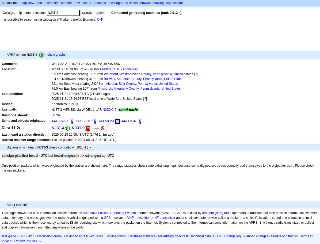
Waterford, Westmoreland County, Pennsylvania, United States (148, 74)
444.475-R (128, 121)
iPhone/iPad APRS (27, 241)
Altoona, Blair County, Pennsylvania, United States (142, 84)
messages (116, 3)
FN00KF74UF (110, 69)
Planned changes (255, 236)
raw (77, 3)
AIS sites (96, 236)
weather (66, 3)
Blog (31, 236)
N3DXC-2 (109, 110)
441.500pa (106, 121)
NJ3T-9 (78, 128)
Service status (115, 236)
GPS (107, 218)
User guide (8, 236)
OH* (100, 19)
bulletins (132, 3)
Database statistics (141, 236)
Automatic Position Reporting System (109, 213)
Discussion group (49, 236)
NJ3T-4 (58, 128)
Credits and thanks (284, 236)
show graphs (56, 54)
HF (156, 218)
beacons (100, 3)
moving (158, 3)
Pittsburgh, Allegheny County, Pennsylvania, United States (139, 88)
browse (145, 3)
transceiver (167, 218)
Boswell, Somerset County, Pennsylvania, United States (143, 79)
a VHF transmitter (137, 218)
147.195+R (84, 121)
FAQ (22, 236)
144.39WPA (60, 121)
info (39, 3)
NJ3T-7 (95, 128)
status (86, 3)
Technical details (202, 236)
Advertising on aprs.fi (173, 236)
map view (27, 3)
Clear (100, 12)
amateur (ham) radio (216, 213)
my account (174, 3)
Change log (232, 236)
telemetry (51, 3)
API (219, 236)
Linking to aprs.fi (75, 236)
